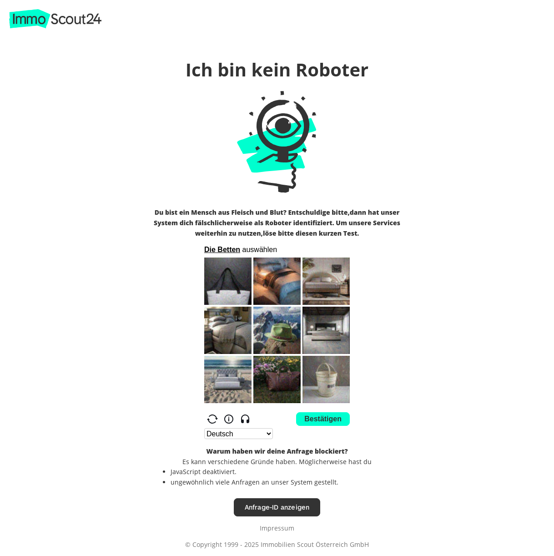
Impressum (277, 528)
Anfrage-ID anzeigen (277, 507)
